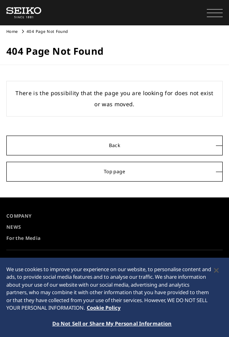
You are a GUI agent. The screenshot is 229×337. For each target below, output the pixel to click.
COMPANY (18, 216)
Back (114, 145)
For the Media (23, 238)
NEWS (13, 227)
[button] (214, 12)
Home (12, 31)
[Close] (216, 272)
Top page (114, 171)
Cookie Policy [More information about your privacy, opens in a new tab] (103, 309)
